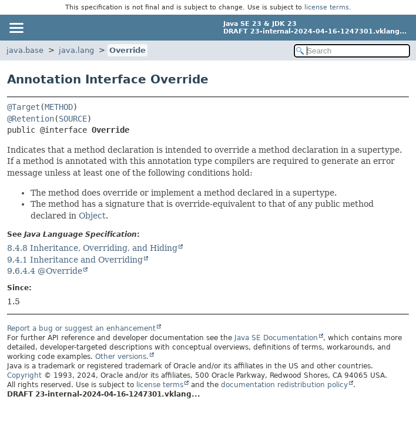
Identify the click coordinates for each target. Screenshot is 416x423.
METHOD (59, 107)
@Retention (30, 118)
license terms (326, 7)
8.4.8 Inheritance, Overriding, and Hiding (92, 248)
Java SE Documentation (276, 338)
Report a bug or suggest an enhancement (81, 328)
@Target (23, 107)
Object (92, 215)
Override (127, 50)
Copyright (24, 375)
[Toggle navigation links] (16, 27)
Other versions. (122, 356)
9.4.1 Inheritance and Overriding (75, 259)
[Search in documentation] (352, 51)
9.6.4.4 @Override (44, 271)
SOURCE (73, 118)
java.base (24, 50)
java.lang (76, 50)
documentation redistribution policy (284, 385)
